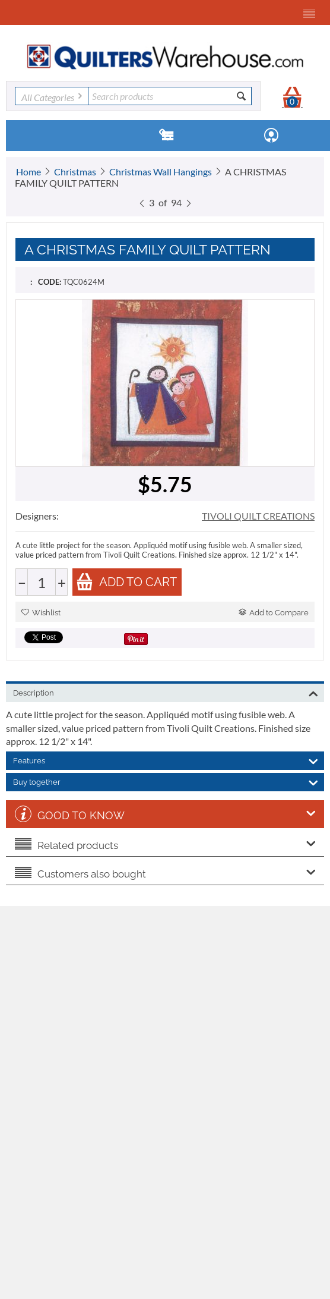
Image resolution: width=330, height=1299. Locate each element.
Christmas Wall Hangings (160, 171)
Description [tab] (165, 692)
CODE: (49, 282)
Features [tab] (165, 759)
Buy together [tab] (165, 781)
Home (28, 171)
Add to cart (126, 581)
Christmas (75, 171)
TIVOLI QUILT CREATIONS (258, 515)
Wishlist (41, 612)
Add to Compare (274, 612)
